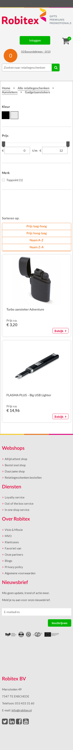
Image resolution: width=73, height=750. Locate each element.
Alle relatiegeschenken (33, 88)
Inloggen (35, 40)
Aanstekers (10, 92)
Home (6, 88)
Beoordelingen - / (35, 51)
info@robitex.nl (21, 710)
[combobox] (27, 67)
